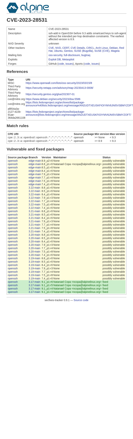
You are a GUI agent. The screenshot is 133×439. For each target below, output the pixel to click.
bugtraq (85, 55)
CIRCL (90, 47)
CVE (51, 47)
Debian (113, 47)
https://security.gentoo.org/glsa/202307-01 (50, 94)
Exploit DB (54, 59)
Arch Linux (101, 47)
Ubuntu (58, 50)
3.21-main (34, 211)
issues (69, 63)
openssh (13, 161)
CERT (65, 47)
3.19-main (34, 259)
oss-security (55, 55)
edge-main (35, 161)
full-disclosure (72, 55)
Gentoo (68, 50)
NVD (58, 47)
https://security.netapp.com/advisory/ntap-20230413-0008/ (59, 87)
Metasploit (68, 59)
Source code (81, 300)
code (61, 63)
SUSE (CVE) (102, 50)
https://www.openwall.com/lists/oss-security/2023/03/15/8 (59, 82)
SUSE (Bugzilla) (83, 50)
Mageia (115, 50)
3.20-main (34, 235)
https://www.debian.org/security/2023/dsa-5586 (53, 99)
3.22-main (34, 188)
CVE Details (78, 47)
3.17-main (34, 282)
